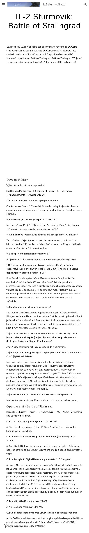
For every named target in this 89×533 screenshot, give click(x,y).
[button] (3, 4)
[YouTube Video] (44, 95)
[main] (44, 21)
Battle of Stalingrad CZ (63, 58)
